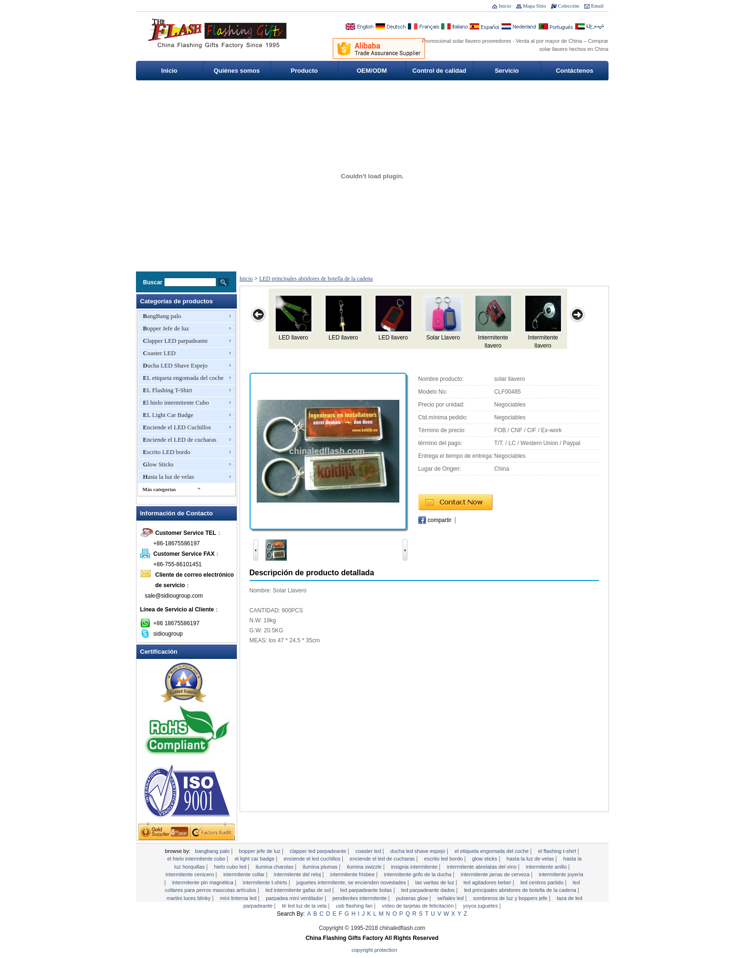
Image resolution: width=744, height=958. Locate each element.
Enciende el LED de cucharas (179, 439)
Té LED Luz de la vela (305, 906)
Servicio (507, 70)
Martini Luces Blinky (189, 898)
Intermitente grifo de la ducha (418, 874)
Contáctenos (574, 70)
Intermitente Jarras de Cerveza (496, 874)
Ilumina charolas (275, 867)
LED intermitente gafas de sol (298, 890)
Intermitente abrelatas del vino (482, 867)
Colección (569, 6)
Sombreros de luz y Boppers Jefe (511, 898)
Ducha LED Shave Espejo (175, 365)
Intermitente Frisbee (353, 874)
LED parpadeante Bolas (366, 890)
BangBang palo (162, 315)
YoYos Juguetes (481, 906)
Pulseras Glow (412, 898)
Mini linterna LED (239, 898)
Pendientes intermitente (360, 898)
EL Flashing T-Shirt (168, 390)
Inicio (505, 6)
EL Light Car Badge (168, 414)
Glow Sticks (158, 464)
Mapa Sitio (534, 6)
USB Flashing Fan (355, 906)
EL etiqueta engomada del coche (183, 377)
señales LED (451, 898)
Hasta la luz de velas (168, 476)
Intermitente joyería (561, 874)
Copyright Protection (374, 950)
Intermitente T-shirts (265, 882)
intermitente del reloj (298, 874)
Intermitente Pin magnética (203, 882)
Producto (304, 70)
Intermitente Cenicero (190, 874)
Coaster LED (159, 353)
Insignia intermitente (415, 867)
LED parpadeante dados (428, 890)
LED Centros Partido (543, 882)
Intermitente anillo (547, 867)
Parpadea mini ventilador (295, 898)
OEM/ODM (372, 70)
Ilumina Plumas (321, 867)
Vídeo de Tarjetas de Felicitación (418, 906)
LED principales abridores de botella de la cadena (316, 278)
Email (597, 6)
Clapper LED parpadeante (175, 340)
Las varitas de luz (435, 882)
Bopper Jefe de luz (166, 328)
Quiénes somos (237, 70)
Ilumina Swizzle (365, 867)
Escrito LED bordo (167, 451)
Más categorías (159, 489)
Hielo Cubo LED (231, 867)
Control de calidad (439, 70)
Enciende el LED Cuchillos (177, 427)
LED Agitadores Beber (488, 882)
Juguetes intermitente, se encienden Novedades (352, 882)
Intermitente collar (244, 874)
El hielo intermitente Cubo (176, 402)
